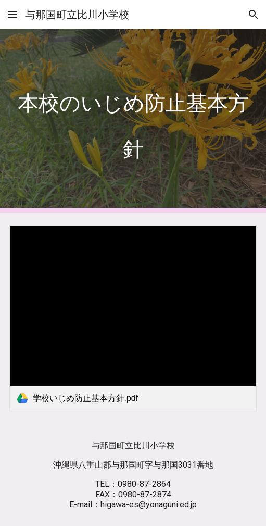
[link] (133, 318)
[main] (133, 121)
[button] (12, 14)
